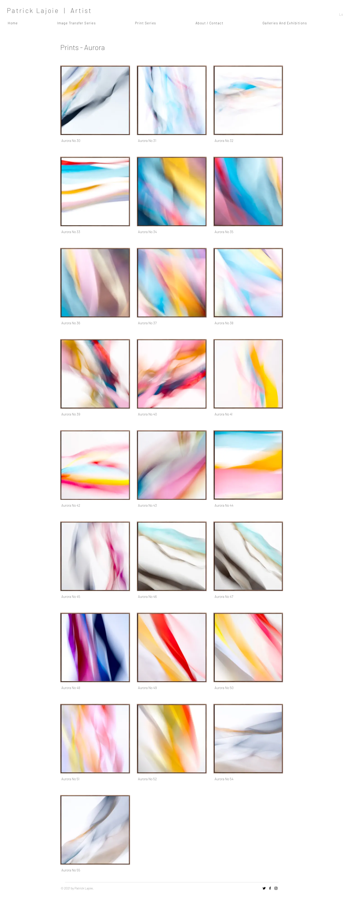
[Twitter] (264, 888)
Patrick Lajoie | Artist (49, 10)
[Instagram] (276, 888)
